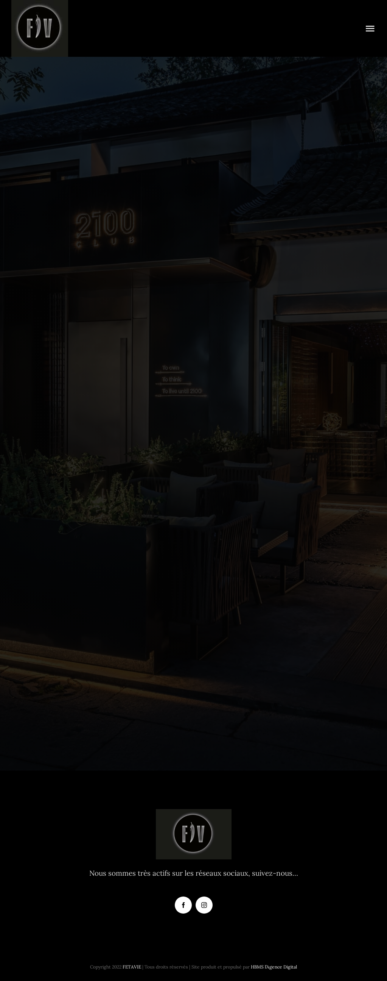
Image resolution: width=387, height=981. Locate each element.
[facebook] (183, 905)
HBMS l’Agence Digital (274, 967)
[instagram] (204, 905)
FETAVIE (132, 967)
